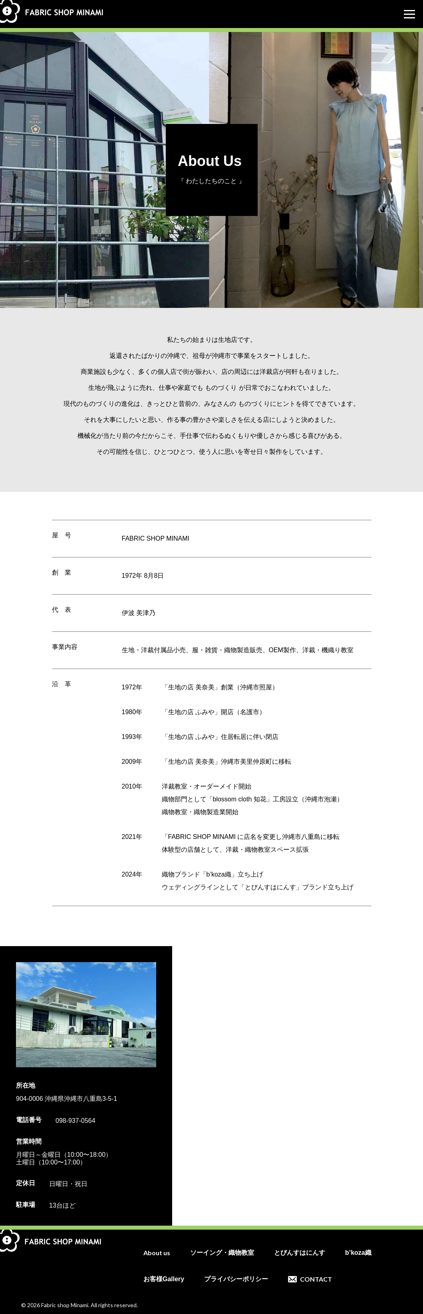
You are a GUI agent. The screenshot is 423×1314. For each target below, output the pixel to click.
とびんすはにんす (299, 1253)
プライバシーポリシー (236, 1279)
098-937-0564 (75, 1120)
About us (156, 1253)
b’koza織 (358, 1253)
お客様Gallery (163, 1279)
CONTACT (316, 1279)
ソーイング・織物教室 (222, 1253)
